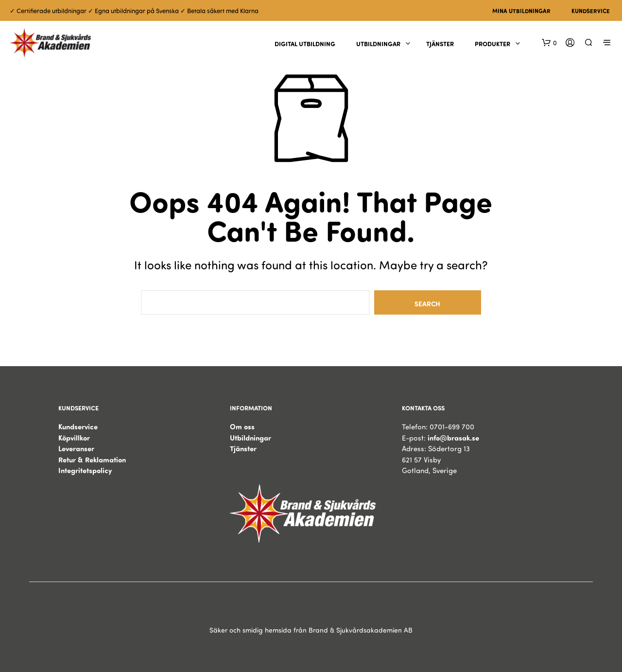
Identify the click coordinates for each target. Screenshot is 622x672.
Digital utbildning (305, 43)
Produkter (492, 43)
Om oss (242, 426)
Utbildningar (378, 43)
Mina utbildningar (521, 11)
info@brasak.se (453, 437)
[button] (549, 43)
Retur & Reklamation (92, 459)
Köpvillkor (74, 437)
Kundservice (590, 11)
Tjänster (440, 43)
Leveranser (76, 448)
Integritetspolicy (85, 470)
